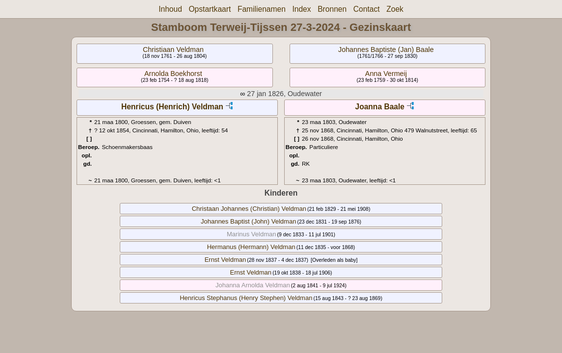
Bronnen (332, 9)
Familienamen (262, 9)
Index (301, 9)
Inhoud (170, 9)
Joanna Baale (379, 106)
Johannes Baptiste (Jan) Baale (386, 49)
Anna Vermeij (386, 73)
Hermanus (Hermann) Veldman (251, 247)
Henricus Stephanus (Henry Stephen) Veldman (246, 298)
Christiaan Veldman (173, 49)
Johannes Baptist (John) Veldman (248, 221)
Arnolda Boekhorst (173, 73)
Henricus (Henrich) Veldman (172, 106)
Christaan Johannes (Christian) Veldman (249, 208)
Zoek (394, 9)
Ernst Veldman (225, 259)
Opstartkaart (209, 9)
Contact (366, 9)
